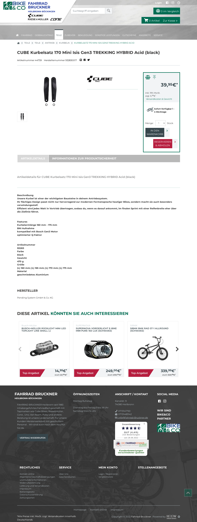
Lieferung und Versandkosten (34, 482)
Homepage (80, 506)
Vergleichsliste (106, 473)
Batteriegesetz (27, 488)
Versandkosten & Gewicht (159, 99)
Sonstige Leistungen (107, 35)
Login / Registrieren (108, 470)
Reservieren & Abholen (158, 140)
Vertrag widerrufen (32, 434)
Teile (59, 35)
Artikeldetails (33, 155)
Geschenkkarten (67, 473)
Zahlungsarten (27, 494)
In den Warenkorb (159, 130)
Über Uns (63, 470)
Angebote (145, 35)
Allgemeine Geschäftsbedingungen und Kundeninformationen (37, 475)
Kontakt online (27, 470)
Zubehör (69, 35)
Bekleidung (85, 35)
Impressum (25, 485)
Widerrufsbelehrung (30, 479)
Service (158, 35)
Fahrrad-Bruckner (141, 513)
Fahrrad (26, 35)
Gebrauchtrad (44, 35)
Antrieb (49, 43)
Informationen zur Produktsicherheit (84, 155)
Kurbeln (64, 43)
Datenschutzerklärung (31, 491)
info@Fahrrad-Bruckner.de (131, 414)
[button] (177, 345)
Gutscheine (129, 35)
